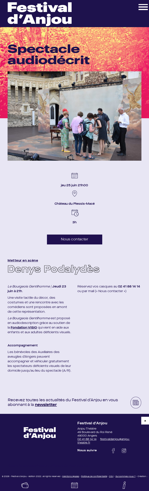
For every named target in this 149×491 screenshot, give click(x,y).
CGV (111, 476)
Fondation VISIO (24, 327)
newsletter (46, 405)
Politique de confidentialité (94, 476)
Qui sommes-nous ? (125, 476)
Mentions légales (70, 476)
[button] (143, 7)
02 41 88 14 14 (86, 439)
